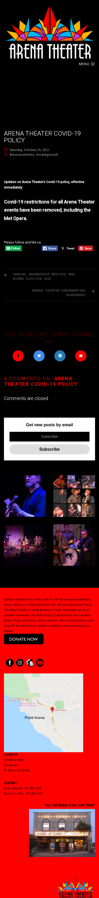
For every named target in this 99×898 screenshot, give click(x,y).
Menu (87, 64)
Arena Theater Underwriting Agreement (59, 293)
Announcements (22, 154)
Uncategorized (47, 154)
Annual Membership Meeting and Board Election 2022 (44, 276)
